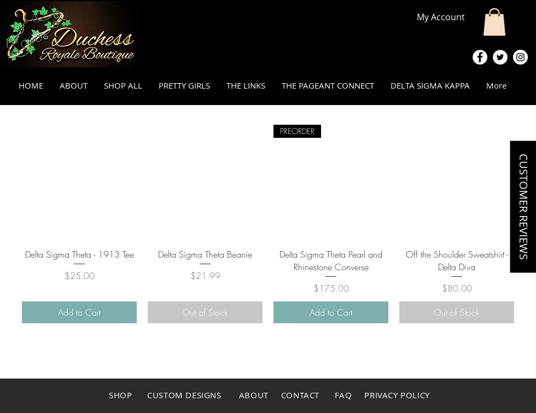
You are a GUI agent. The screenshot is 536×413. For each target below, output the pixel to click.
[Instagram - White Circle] (520, 57)
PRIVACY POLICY (396, 394)
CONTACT (298, 394)
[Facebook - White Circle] (480, 57)
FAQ (344, 394)
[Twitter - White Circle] (500, 57)
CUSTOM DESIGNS (185, 394)
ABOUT (254, 394)
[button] (494, 22)
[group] (268, 224)
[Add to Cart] (79, 312)
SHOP (120, 394)
